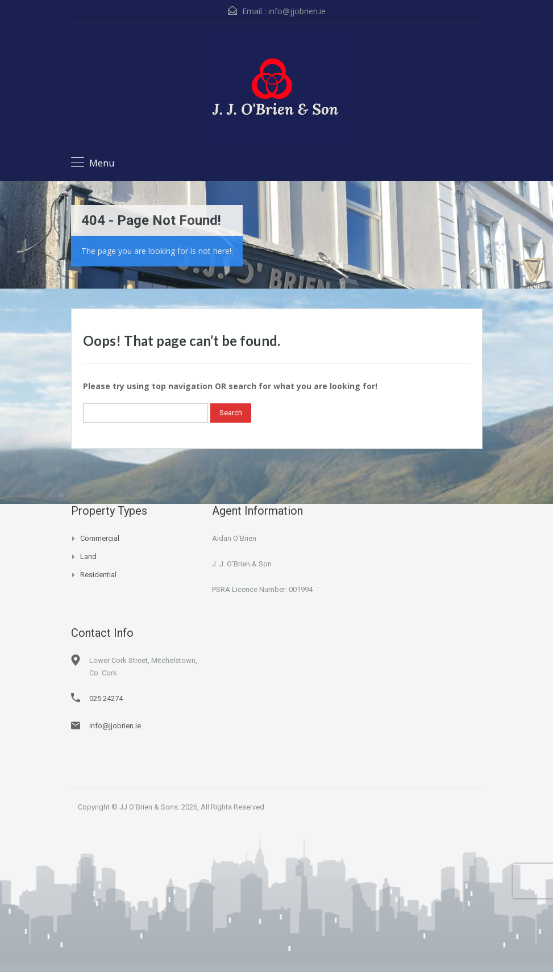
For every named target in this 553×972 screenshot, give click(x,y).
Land (88, 556)
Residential (98, 574)
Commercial (99, 538)
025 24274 (106, 698)
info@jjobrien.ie (297, 11)
